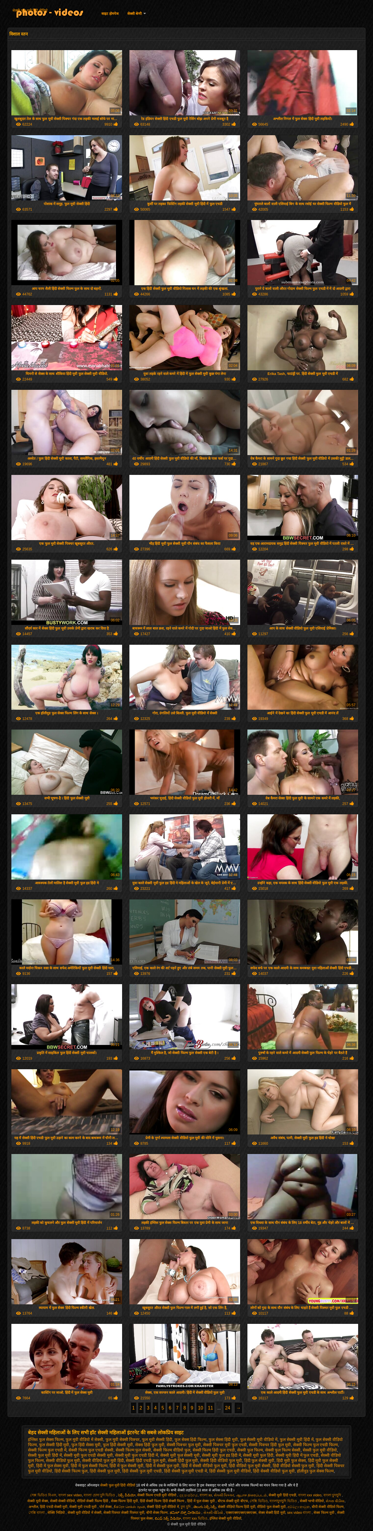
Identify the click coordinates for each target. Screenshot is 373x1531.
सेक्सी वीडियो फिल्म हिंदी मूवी (236, 1507)
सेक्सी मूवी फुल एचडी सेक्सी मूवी (88, 1455)
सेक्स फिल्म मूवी (324, 1513)
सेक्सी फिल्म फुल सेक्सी (133, 1450)
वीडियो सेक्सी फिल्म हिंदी (93, 1501)
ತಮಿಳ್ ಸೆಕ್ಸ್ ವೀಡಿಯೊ (185, 1513)
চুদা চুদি (186, 1507)
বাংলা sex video (70, 1495)
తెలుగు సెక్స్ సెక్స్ (204, 1507)
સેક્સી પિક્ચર (224, 1495)
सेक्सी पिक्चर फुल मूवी (184, 1444)
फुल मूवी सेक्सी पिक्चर (122, 1439)
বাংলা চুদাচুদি (332, 1495)
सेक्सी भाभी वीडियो (312, 1501)
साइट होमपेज (109, 14)
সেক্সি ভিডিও (259, 1501)
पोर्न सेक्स (105, 1507)
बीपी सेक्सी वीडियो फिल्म (328, 1507)
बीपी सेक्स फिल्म (157, 1513)
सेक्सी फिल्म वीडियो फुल (171, 1450)
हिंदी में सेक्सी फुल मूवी (163, 1465)
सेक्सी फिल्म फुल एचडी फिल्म (315, 1444)
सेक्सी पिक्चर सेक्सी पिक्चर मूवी (123, 1513)
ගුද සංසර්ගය (188, 1495)
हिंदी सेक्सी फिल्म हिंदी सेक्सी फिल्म (162, 1501)
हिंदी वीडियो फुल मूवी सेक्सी (249, 1465)
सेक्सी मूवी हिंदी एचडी (282, 1495)
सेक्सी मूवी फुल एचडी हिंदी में (136, 1455)
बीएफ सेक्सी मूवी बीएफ (233, 1501)
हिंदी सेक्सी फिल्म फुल (71, 1471)
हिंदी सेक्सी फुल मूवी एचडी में (185, 1471)
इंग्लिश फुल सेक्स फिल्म (46, 1439)
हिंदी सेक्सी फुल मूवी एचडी (142, 1471)
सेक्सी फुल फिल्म (250, 1450)
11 (210, 1407)
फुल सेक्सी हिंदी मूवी (54, 1444)
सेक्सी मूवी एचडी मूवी (83, 1507)
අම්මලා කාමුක (299, 1507)
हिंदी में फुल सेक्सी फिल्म (89, 1465)
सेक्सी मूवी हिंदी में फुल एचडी (297, 1455)
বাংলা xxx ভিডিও (195, 1518)
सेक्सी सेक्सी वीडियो (62, 1501)
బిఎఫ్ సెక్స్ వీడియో (168, 1518)
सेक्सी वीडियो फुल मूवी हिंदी (103, 1460)
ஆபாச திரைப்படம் (251, 1495)
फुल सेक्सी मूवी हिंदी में (297, 1439)
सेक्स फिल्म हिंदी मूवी (124, 1501)
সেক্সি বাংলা (37, 1513)
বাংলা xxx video (309, 1495)
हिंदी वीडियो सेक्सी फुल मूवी (293, 1465)
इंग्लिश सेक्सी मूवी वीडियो (225, 1518)
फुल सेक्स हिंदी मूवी (223, 1439)
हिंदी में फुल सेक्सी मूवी (126, 1465)
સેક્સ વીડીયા (335, 1501)
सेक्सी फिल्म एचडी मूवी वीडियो (157, 1495)
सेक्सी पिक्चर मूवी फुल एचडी (225, 1444)
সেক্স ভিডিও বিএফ (43, 1495)
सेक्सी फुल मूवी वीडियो (320, 1450)
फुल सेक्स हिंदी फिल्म (191, 1439)
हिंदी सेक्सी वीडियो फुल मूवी (274, 1471)
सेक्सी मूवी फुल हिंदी (258, 1455)
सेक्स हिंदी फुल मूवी (149, 1444)
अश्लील (33, 1507)
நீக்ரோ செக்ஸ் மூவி (129, 1507)
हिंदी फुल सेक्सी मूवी (259, 1460)
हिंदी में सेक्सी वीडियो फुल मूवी (204, 1465)
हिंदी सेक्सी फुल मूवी (105, 1471)
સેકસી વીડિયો (213, 1513)
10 (200, 1407)
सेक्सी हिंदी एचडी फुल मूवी (146, 1460)
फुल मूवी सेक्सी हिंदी (157, 1439)
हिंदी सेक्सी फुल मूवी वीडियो (230, 1471)
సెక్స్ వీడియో (126, 1495)
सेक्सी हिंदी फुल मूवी (183, 1460)
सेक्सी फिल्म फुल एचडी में (47, 1450)
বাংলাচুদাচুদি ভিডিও (284, 1501)
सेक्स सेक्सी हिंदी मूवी (271, 1513)
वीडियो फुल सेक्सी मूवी (271, 1507)
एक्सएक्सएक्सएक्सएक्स (241, 1513)
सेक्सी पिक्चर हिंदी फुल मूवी (270, 1444)
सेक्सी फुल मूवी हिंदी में (45, 1455)
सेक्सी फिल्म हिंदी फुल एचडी (214, 1450)
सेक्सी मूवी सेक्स (37, 1501)
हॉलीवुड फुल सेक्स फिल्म (315, 1471)
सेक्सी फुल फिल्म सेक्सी (283, 1450)
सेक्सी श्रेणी (134, 14)
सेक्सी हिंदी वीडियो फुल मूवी (221, 1460)
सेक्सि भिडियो (56, 1513)
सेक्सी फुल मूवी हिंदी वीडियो (30, 10)
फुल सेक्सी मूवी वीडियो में (259, 1439)
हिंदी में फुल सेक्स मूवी (52, 1465)
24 (227, 1407)
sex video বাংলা (299, 1513)
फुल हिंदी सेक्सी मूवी (118, 1444)
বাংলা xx (206, 1495)
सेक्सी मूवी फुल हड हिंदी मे (221, 1455)
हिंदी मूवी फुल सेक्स (291, 1460)
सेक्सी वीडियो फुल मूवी (63, 1460)
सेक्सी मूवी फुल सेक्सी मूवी (180, 1455)
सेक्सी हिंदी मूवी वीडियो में (163, 1507)
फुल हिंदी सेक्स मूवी (86, 1444)
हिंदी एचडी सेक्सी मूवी (53, 1507)
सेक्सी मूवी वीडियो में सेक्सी (84, 1513)
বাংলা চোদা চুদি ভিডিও (100, 1495)
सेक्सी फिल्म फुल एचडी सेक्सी (90, 1450)
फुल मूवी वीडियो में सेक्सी (84, 1439)
